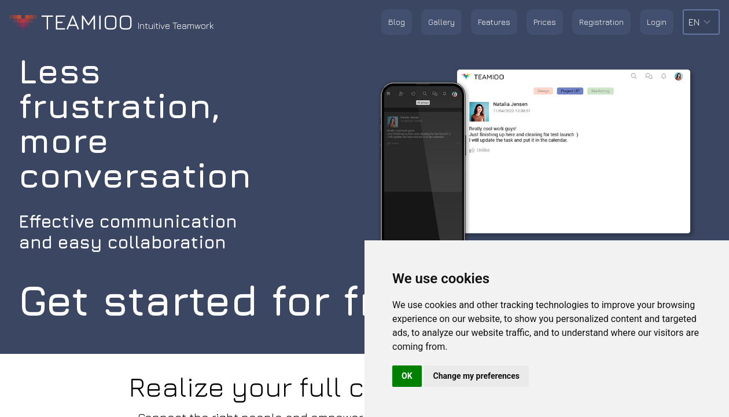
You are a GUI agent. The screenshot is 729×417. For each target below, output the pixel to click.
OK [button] (407, 376)
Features (494, 22)
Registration (601, 22)
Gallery (441, 22)
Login (657, 22)
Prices (544, 22)
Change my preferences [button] (476, 376)
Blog (396, 22)
